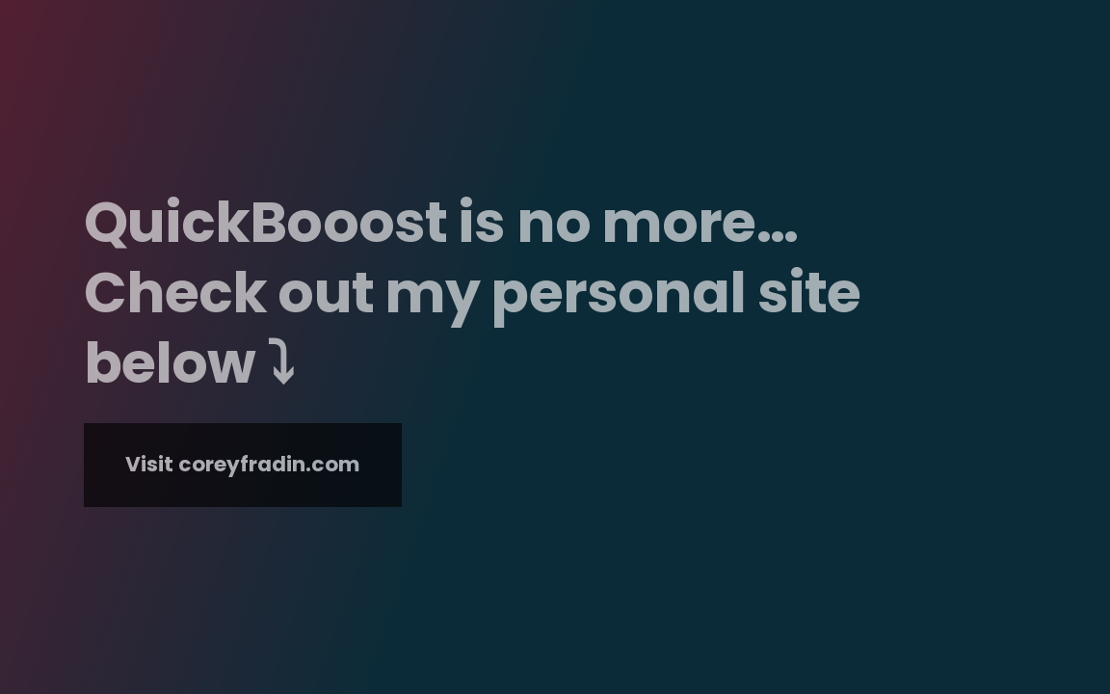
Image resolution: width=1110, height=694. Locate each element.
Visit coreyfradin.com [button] (242, 464)
